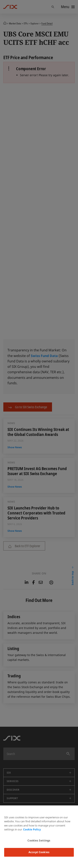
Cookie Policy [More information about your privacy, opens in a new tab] (32, 829)
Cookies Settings (38, 840)
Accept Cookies (39, 852)
